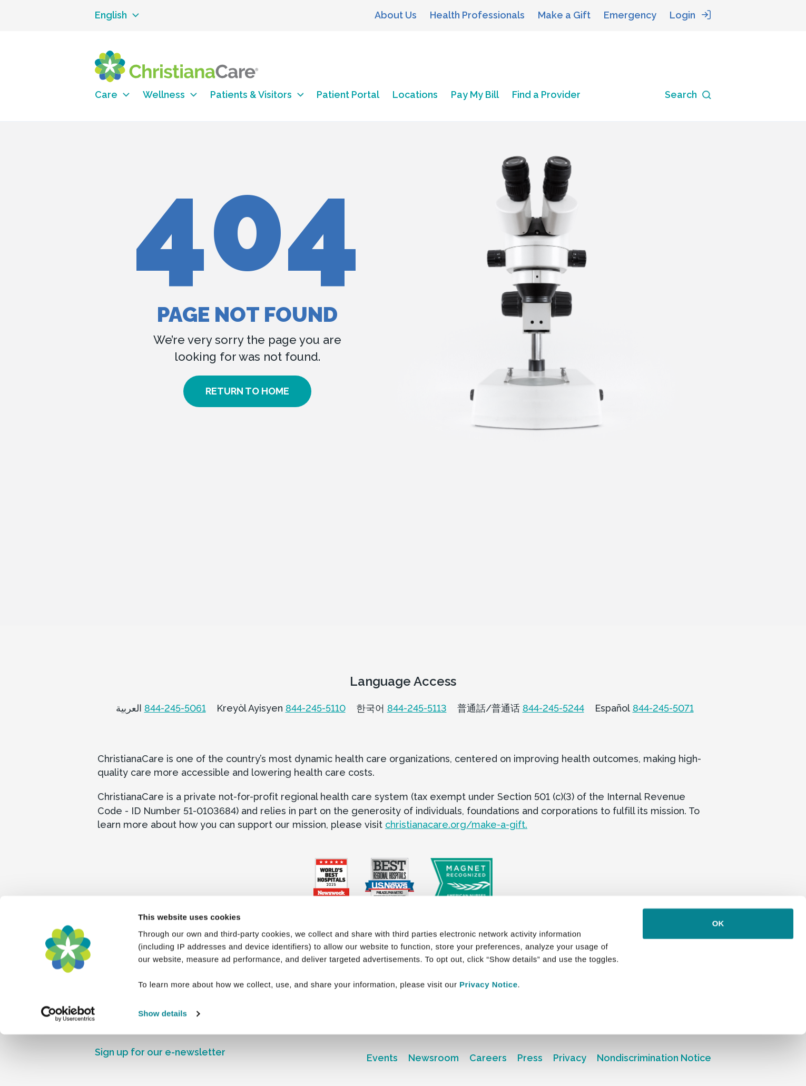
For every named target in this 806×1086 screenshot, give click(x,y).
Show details (162, 1065)
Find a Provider (546, 94)
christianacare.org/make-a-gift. (456, 824)
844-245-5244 (553, 708)
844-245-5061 (175, 708)
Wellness (170, 94)
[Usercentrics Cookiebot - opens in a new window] (68, 1065)
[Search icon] (688, 95)
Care (112, 94)
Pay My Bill (475, 94)
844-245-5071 (663, 708)
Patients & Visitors (257, 94)
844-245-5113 (417, 708)
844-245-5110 (316, 708)
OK (718, 975)
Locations (415, 94)
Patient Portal (348, 94)
